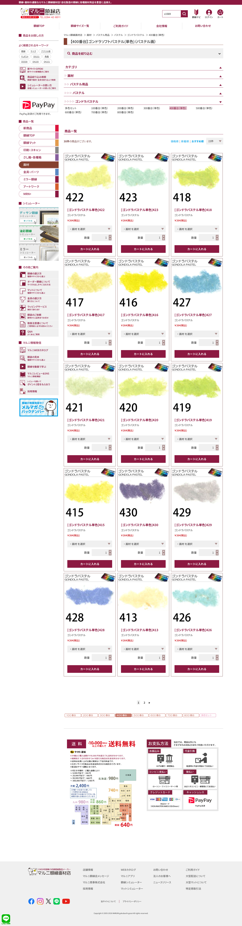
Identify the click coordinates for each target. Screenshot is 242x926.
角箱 (47, 56)
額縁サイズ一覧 (80, 26)
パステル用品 (103, 35)
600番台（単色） (73, 112)
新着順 (185, 141)
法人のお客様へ (162, 876)
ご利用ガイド (120, 26)
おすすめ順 (198, 141)
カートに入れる (89, 249)
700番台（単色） (99, 112)
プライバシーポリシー (132, 901)
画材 (89, 35)
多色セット (71, 108)
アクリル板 (45, 51)
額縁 (23, 51)
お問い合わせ (203, 26)
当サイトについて (108, 901)
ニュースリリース (162, 882)
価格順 (174, 141)
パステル (118, 35)
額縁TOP (38, 26)
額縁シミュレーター (131, 882)
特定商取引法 (193, 888)
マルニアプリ (128, 876)
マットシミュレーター (132, 888)
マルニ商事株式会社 (94, 882)
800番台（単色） (125, 112)
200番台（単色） (125, 108)
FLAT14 (24, 56)
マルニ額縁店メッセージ (96, 876)
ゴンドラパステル (135, 35)
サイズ (33, 51)
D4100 (36, 61)
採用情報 (88, 888)
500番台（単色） (204, 108)
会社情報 (161, 26)
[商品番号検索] (184, 13)
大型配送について (196, 876)
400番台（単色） (178, 108)
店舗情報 (88, 869)
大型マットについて (196, 882)
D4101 (47, 61)
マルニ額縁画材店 (73, 35)
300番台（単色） (152, 108)
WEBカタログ (128, 869)
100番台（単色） (99, 108)
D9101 (36, 56)
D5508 (24, 61)
